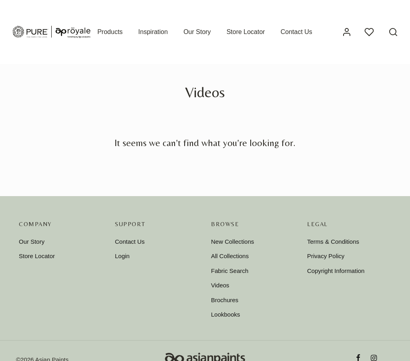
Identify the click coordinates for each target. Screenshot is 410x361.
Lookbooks (225, 314)
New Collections (232, 241)
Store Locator (246, 31)
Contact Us (296, 31)
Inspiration (153, 31)
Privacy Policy (325, 256)
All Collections (230, 256)
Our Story (197, 31)
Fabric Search (229, 270)
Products (110, 31)
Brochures (224, 300)
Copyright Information (335, 270)
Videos (220, 285)
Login (122, 256)
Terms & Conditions (333, 241)
